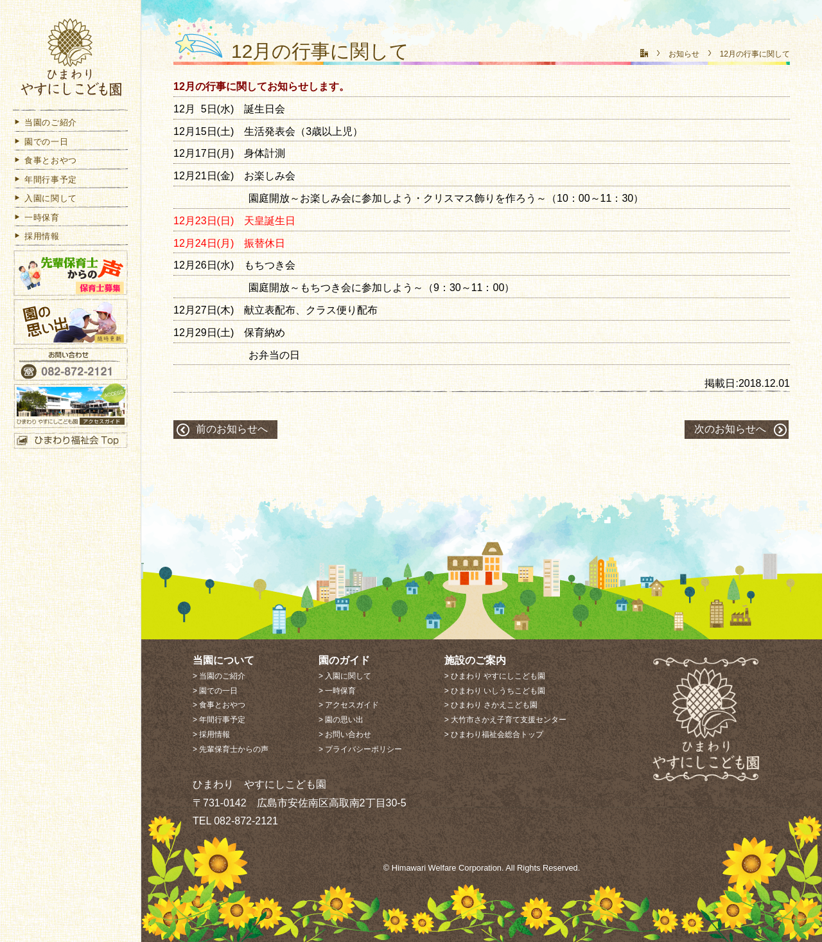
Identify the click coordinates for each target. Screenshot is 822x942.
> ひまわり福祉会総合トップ (493, 734)
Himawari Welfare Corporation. (448, 868)
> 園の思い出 (341, 719)
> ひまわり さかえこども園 (491, 704)
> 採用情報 (211, 734)
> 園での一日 (215, 690)
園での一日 (40, 144)
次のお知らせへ (730, 428)
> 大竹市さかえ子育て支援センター (505, 719)
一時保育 (36, 220)
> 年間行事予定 (219, 719)
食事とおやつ (45, 163)
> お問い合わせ (345, 734)
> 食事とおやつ (219, 704)
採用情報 (36, 239)
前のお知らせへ (232, 428)
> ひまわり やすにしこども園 (495, 675)
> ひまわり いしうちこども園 (495, 690)
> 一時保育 (337, 690)
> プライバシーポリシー (360, 749)
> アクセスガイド (349, 704)
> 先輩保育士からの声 (230, 749)
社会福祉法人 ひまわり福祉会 (71, 59)
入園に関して (45, 201)
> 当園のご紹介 (219, 675)
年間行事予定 (45, 182)
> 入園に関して (345, 675)
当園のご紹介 (45, 125)
